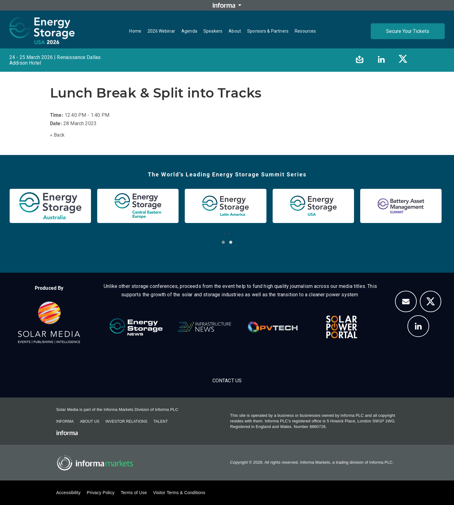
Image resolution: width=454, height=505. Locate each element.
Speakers (212, 31)
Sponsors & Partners (267, 31)
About (235, 31)
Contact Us (227, 381)
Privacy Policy (100, 492)
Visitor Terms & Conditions (179, 492)
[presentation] (224, 233)
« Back (57, 135)
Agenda (189, 31)
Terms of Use (134, 492)
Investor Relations (126, 421)
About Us (89, 421)
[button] (223, 242)
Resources (305, 31)
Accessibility (68, 492)
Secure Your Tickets (407, 31)
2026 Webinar (161, 31)
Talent (160, 421)
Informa (65, 421)
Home (135, 31)
